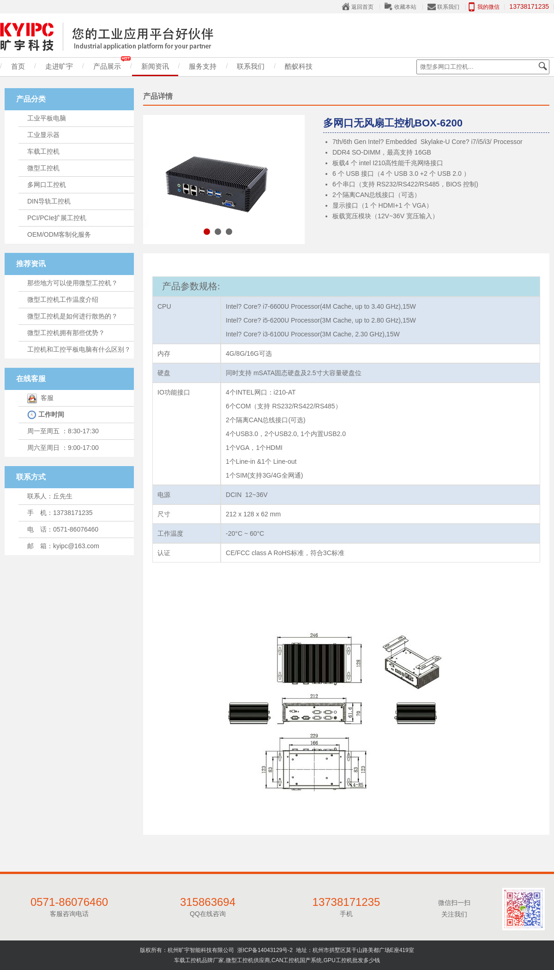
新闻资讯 (155, 66)
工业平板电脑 (46, 118)
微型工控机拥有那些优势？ (66, 332)
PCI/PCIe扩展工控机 (56, 218)
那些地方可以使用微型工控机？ (72, 283)
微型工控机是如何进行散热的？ (72, 316)
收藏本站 (405, 7)
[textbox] (482, 67)
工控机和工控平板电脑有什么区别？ (79, 349)
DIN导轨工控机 (49, 201)
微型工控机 (43, 168)
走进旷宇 (59, 66)
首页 (18, 66)
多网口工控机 (46, 184)
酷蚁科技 (299, 66)
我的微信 (488, 7)
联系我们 (448, 7)
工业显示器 (43, 134)
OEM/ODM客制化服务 (59, 234)
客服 (40, 397)
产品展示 (111, 64)
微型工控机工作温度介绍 (62, 299)
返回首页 (362, 7)
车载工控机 (43, 151)
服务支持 (203, 66)
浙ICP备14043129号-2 (265, 950)
